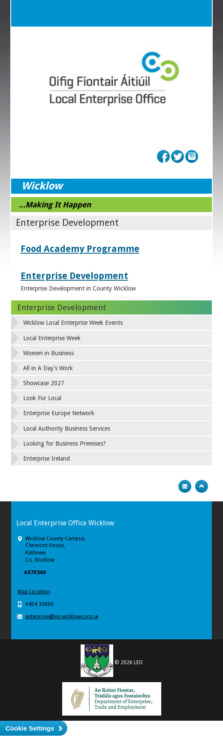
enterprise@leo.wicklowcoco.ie (61, 617)
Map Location (34, 592)
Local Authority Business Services (66, 428)
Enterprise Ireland (46, 458)
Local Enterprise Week (52, 338)
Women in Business (48, 353)
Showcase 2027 (43, 383)
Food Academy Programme (80, 248)
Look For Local (42, 398)
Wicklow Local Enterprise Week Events (73, 322)
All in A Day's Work (48, 368)
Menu (198, 13)
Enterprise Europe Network (58, 413)
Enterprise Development (74, 275)
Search (181, 13)
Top (201, 486)
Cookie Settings (30, 728)
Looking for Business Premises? (64, 443)
